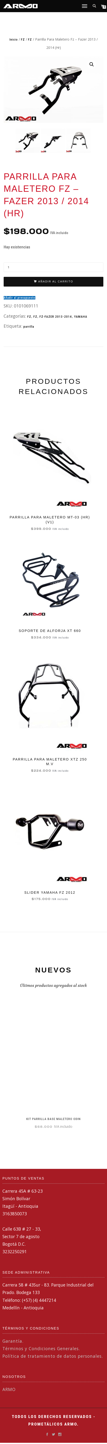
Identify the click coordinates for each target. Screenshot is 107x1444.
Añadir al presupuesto (19, 297)
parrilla (28, 326)
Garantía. (12, 1340)
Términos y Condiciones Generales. (41, 1348)
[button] (91, 64)
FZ (23, 39)
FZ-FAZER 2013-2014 (55, 316)
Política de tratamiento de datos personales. (52, 1355)
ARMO (9, 1389)
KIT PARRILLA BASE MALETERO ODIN (53, 1118)
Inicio (14, 39)
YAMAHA (80, 316)
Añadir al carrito (55, 281)
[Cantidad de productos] (53, 267)
